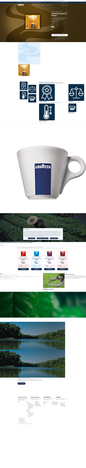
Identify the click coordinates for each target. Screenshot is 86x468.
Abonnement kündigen (55, 404)
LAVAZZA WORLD (20, 2)
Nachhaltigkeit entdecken (48, 289)
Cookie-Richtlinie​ (21, 419)
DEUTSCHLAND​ (62, 404)
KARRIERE (58, 397)
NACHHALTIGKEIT (37, 404)
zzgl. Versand (53, 23)
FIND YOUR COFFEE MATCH (36, 2)
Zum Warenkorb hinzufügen (23, 269)
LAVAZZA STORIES (37, 403)
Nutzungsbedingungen (55, 402)
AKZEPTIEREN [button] (31, 238)
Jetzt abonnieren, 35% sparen (59, 38)
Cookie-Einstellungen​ (22, 420)
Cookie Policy (26, 236)
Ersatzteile (27, 411)
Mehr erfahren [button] (2, 245)
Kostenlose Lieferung (22, 397)
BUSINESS (66, 2)
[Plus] (28, 266)
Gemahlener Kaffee (30, 404)
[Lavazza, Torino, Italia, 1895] (21, 5)
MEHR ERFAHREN (21, 383)
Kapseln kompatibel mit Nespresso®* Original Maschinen (30, 407)
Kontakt (44, 403)
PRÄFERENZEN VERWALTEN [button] (42, 238)
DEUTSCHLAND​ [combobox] (62, 403)
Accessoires (28, 410)
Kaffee (27, 402)
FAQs (44, 402)
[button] (85, 0)
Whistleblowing (21, 421)
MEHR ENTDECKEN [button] (46, 291)
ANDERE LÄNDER (62, 405)
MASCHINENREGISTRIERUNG (27, 2)
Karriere (44, 404)
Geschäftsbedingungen (55, 403)
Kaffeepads (29, 408)
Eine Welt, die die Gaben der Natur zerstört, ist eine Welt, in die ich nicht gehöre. (16, 242)
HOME (63, 2)
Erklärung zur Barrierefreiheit (23, 422)
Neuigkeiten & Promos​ (35, 397)
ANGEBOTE (36, 402)
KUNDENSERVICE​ (47, 397)
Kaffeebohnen (30, 403)
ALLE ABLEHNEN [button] (54, 238)
